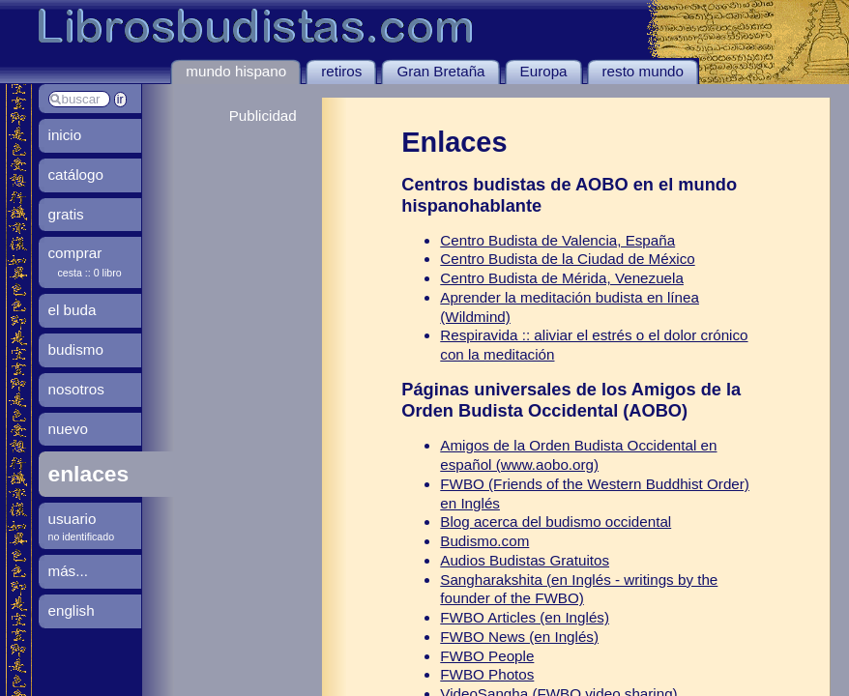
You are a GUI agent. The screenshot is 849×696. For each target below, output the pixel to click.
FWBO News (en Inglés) (519, 636)
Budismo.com (484, 541)
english (71, 610)
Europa (544, 71)
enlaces (89, 473)
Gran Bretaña (440, 71)
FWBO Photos (487, 674)
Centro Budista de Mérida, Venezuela (562, 278)
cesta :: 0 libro (90, 272)
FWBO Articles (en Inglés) (524, 617)
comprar (75, 253)
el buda (72, 310)
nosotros (76, 389)
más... (68, 571)
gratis (66, 214)
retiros (341, 71)
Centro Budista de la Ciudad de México (567, 258)
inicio (65, 135)
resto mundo (643, 71)
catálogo (75, 174)
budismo (75, 349)
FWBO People (487, 656)
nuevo (68, 428)
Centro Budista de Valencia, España (557, 240)
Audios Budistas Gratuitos (524, 560)
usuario (72, 518)
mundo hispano (236, 71)
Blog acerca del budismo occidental (555, 521)
